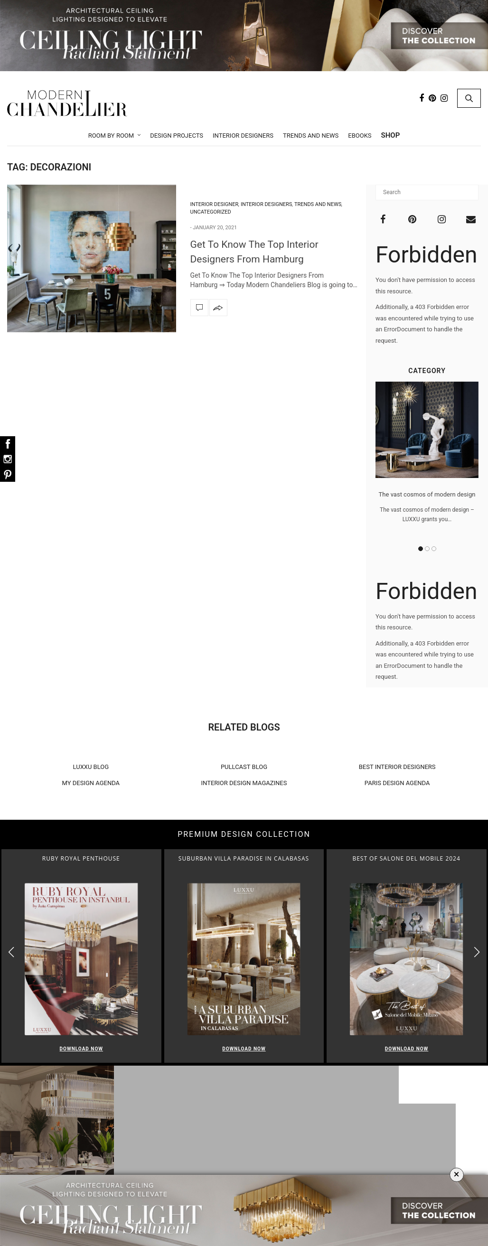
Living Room (247, 1129)
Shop (390, 135)
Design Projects (176, 135)
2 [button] (427, 548)
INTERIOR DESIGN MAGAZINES (244, 783)
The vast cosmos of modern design (427, 494)
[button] (476, 952)
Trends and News (310, 135)
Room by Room (111, 135)
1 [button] (420, 548)
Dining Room (247, 1141)
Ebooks (359, 135)
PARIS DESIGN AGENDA (397, 783)
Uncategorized (210, 212)
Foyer (246, 1154)
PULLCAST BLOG (244, 766)
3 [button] (434, 548)
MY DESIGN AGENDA (91, 783)
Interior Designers (243, 135)
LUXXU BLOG (91, 766)
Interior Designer (214, 204)
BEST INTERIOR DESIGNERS (397, 766)
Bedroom (246, 1166)
